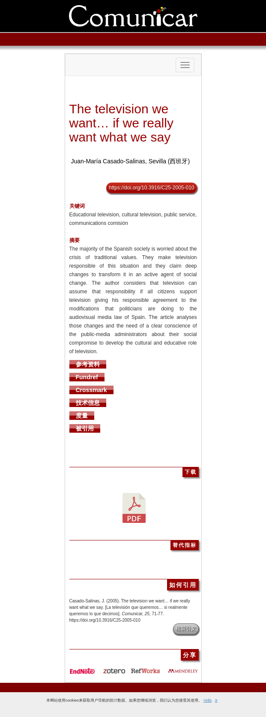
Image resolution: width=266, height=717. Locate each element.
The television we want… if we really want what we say (121, 123)
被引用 (85, 428)
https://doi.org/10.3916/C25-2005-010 (151, 188)
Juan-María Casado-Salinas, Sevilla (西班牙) (130, 161)
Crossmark (91, 390)
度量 (82, 415)
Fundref (87, 377)
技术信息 (88, 402)
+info (207, 700)
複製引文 (186, 628)
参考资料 (88, 364)
